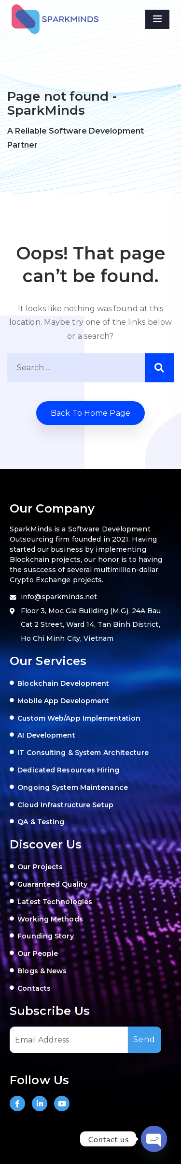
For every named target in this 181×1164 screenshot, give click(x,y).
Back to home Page (90, 413)
